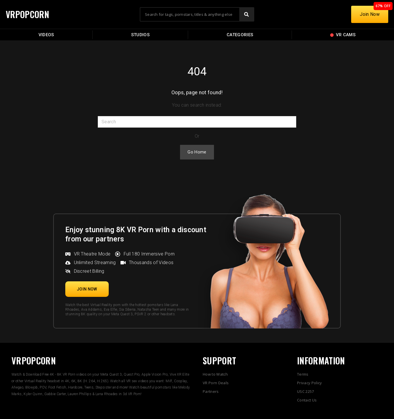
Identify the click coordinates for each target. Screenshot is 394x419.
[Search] (246, 14)
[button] (87, 289)
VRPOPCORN (28, 14)
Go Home (197, 152)
